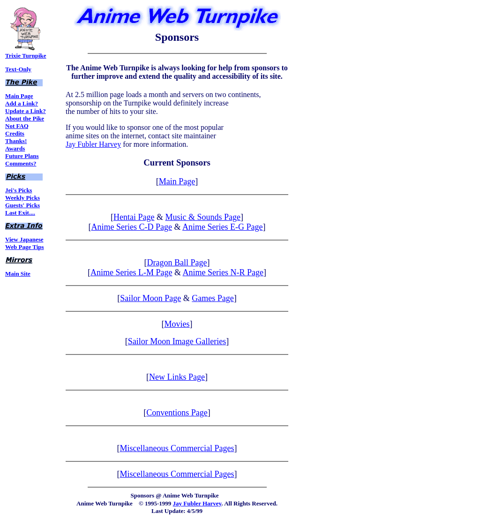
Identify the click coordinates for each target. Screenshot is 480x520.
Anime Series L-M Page (131, 272)
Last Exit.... (20, 212)
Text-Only (18, 69)
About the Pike (24, 118)
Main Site (17, 273)
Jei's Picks (18, 190)
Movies (177, 324)
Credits (14, 133)
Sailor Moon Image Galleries (177, 341)
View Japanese (24, 239)
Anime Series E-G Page (222, 227)
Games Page (212, 298)
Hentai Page (133, 217)
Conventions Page (177, 412)
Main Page (19, 95)
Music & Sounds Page (202, 217)
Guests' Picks (22, 205)
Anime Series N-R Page (223, 272)
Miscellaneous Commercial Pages (177, 448)
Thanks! (16, 140)
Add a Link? (21, 103)
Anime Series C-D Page (131, 227)
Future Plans (22, 155)
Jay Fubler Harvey (93, 144)
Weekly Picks (22, 197)
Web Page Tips (24, 246)
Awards (15, 148)
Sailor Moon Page (150, 298)
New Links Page (177, 377)
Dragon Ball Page (177, 262)
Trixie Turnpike (25, 52)
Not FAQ (17, 125)
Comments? (20, 163)
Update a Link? (25, 110)
